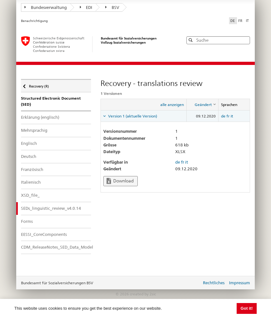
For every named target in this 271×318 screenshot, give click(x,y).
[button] (244, 40)
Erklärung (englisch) (40, 117)
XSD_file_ (30, 195)
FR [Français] (240, 20)
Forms (27, 221)
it (232, 116)
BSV (112, 7)
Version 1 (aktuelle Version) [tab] (132, 116)
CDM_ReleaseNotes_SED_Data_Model (56, 247)
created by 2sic (143, 294)
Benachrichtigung (34, 21)
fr (228, 116)
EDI (86, 7)
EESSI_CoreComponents (44, 234)
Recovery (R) (38, 85)
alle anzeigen (172, 104)
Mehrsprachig (34, 130)
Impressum (239, 282)
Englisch (29, 143)
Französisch (32, 169)
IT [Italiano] (247, 20)
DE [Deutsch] (233, 20)
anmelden (192, 283)
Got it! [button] (246, 308)
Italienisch (31, 182)
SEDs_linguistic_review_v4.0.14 (51, 208)
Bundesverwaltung (45, 7)
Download (120, 181)
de (223, 116)
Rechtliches (214, 282)
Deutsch (28, 156)
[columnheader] (203, 104)
